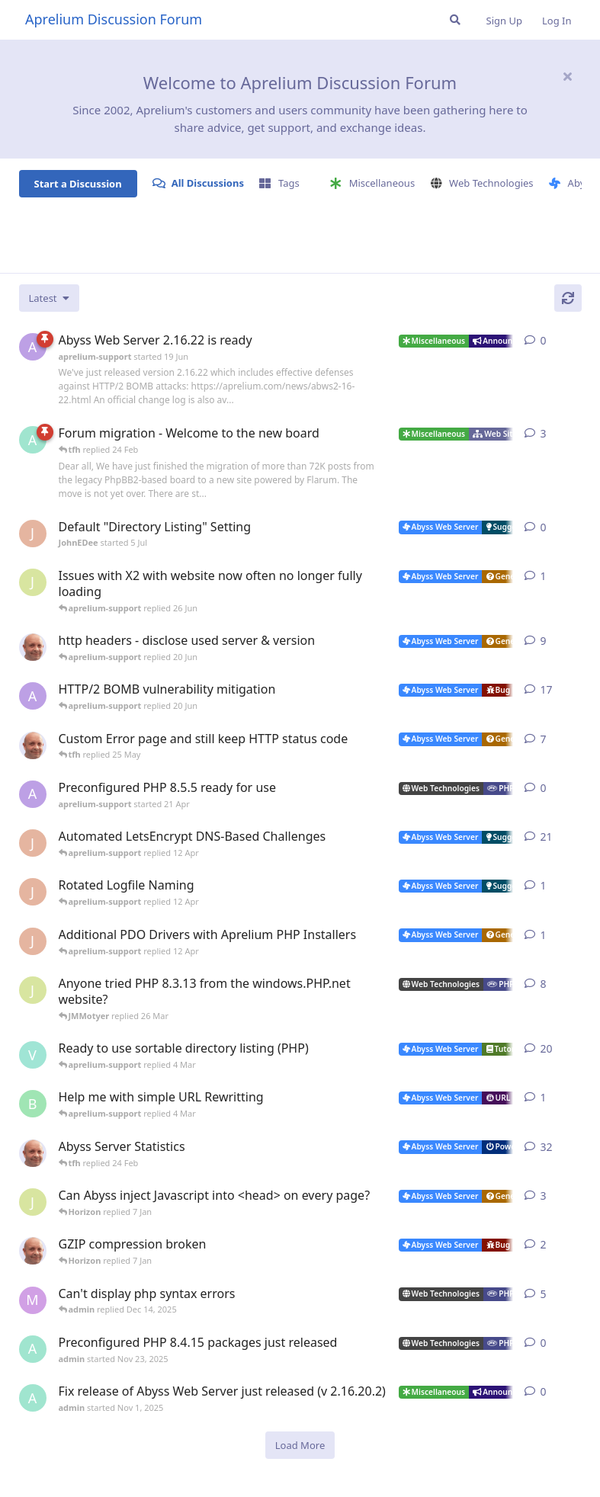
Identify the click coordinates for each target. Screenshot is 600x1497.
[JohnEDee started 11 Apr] (33, 892)
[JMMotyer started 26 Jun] (33, 582)
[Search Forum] (455, 20)
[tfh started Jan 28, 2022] (33, 1153)
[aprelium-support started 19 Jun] (33, 347)
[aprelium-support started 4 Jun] (33, 696)
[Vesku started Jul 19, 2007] (33, 1055)
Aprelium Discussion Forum (113, 19)
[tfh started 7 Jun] (33, 647)
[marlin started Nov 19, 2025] (33, 1300)
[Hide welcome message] (568, 76)
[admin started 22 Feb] (33, 440)
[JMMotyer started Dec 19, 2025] (33, 1202)
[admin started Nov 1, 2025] (33, 1398)
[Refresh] (568, 298)
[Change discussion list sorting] (49, 298)
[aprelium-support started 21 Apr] (33, 794)
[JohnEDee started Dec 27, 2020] (33, 843)
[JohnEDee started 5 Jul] (33, 533)
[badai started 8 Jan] (33, 1103)
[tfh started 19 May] (33, 745)
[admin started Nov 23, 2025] (33, 1349)
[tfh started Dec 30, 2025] (33, 1251)
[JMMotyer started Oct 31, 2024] (33, 990)
